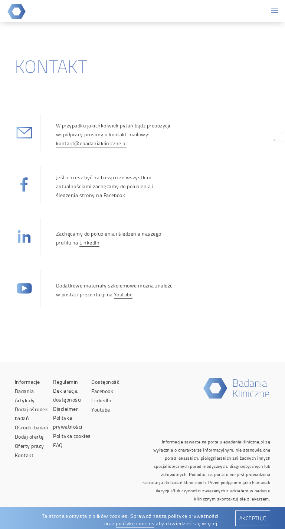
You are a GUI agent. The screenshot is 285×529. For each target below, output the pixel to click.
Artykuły (25, 400)
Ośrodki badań (31, 427)
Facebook (114, 195)
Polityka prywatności (67, 422)
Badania (24, 391)
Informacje (27, 381)
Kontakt (24, 455)
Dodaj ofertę (29, 436)
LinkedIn (89, 242)
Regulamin (65, 381)
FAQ (57, 445)
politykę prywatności (193, 515)
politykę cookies (135, 523)
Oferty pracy (29, 445)
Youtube (123, 294)
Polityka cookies (72, 435)
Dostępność (105, 381)
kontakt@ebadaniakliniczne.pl (91, 143)
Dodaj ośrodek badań (31, 414)
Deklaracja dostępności (67, 395)
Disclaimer (65, 408)
